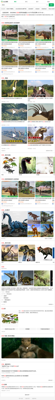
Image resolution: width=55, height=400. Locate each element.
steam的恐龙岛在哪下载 (21, 8)
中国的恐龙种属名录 (45, 329)
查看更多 (51, 304)
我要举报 (34, 398)
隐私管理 (27, 398)
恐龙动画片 (30, 8)
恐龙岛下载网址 (10, 8)
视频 (48, 1)
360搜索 (5, 2)
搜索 (51, 4)
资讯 (26, 1)
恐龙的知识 (44, 8)
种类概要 (27, 329)
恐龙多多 (38, 8)
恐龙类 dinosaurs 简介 (10, 329)
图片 (37, 1)
